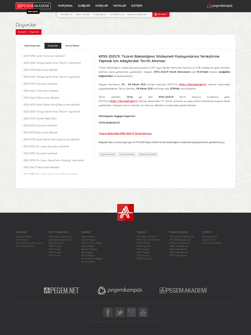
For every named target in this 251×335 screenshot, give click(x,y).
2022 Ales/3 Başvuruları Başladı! (41, 167)
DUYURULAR (66, 15)
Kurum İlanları (72, 46)
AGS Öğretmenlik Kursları (61, 240)
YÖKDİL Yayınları (144, 259)
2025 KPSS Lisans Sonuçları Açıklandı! (44, 56)
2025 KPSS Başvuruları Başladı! (41, 70)
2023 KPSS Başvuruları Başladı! (41, 132)
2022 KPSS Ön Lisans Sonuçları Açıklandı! (46, 146)
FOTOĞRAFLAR (116, 15)
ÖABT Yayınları (143, 246)
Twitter (120, 312)
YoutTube (143, 312)
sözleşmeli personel (147, 154)
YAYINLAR (119, 5)
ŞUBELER (84, 5)
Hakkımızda (21, 240)
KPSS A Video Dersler (179, 243)
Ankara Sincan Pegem (92, 243)
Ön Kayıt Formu (210, 237)
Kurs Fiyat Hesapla (211, 243)
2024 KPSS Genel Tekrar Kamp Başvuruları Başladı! (52, 105)
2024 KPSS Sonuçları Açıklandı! (40, 84)
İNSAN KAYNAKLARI (137, 15)
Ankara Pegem (89, 240)
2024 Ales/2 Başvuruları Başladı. (41, 98)
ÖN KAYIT (162, 14)
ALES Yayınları (143, 252)
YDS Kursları (55, 255)
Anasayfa (22, 32)
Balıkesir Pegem (89, 249)
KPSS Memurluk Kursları (60, 237)
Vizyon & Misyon (24, 237)
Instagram (131, 312)
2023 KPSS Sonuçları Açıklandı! (40, 125)
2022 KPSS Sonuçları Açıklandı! (40, 153)
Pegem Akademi (184, 290)
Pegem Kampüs (119, 290)
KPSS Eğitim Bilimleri (146, 237)
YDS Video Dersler (178, 255)
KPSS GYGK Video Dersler (181, 237)
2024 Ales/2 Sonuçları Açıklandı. (41, 91)
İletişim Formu (209, 240)
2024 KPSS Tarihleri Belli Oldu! (40, 118)
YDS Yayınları (143, 255)
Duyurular (34, 32)
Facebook (108, 312)
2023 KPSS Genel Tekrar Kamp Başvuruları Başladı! (52, 139)
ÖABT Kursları (55, 246)
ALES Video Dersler (178, 252)
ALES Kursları (55, 252)
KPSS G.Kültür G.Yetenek (148, 240)
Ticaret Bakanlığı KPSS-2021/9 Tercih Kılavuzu (125, 133)
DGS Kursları (55, 249)
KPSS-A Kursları (56, 243)
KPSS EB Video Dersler (180, 240)
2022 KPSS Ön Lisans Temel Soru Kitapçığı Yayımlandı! (54, 160)
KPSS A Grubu (143, 243)
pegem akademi (107, 154)
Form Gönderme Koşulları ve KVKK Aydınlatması (30, 244)
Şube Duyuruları (32, 46)
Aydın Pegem (88, 246)
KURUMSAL (65, 5)
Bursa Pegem (88, 255)
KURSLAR (101, 5)
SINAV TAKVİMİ (82, 15)
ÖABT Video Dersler (179, 246)
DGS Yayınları (143, 249)
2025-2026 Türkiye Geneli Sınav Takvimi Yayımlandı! (52, 63)
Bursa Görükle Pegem (92, 259)
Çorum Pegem (89, 262)
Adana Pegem (88, 237)
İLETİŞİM (136, 5)
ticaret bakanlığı (127, 154)
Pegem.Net (61, 290)
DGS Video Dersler (178, 249)
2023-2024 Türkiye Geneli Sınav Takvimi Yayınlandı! (52, 112)
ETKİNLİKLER (99, 15)
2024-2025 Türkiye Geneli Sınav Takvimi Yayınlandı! (52, 77)
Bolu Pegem (87, 252)
